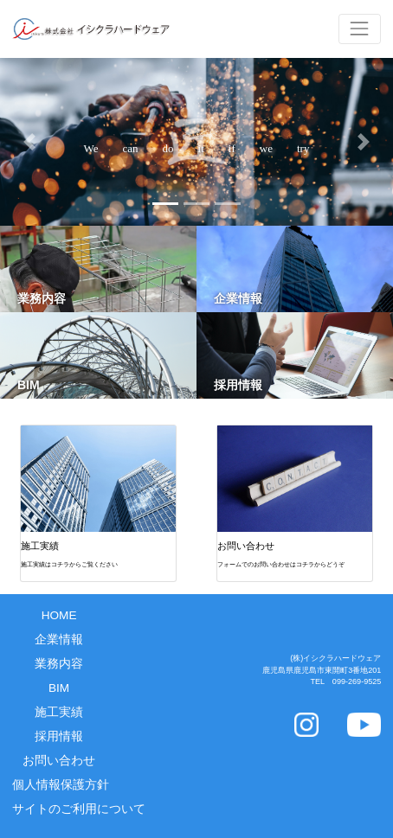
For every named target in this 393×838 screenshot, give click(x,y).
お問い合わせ (59, 760)
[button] (29, 142)
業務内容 (59, 663)
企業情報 (59, 639)
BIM (58, 687)
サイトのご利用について (65, 809)
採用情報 (59, 736)
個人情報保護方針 (60, 784)
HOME (59, 615)
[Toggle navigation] (359, 29)
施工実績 (59, 712)
